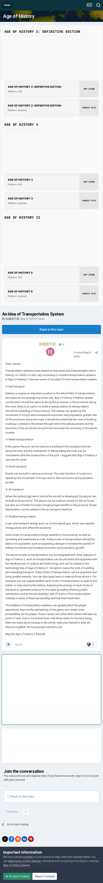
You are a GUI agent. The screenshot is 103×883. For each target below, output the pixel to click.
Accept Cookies (17, 876)
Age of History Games (16, 865)
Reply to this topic (52, 329)
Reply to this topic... (22, 796)
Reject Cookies (45, 876)
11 (61, 344)
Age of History (18, 16)
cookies (28, 856)
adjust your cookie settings (24, 861)
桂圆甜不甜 (12, 318)
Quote (18, 644)
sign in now (82, 775)
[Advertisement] (38, 684)
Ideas (41, 318)
